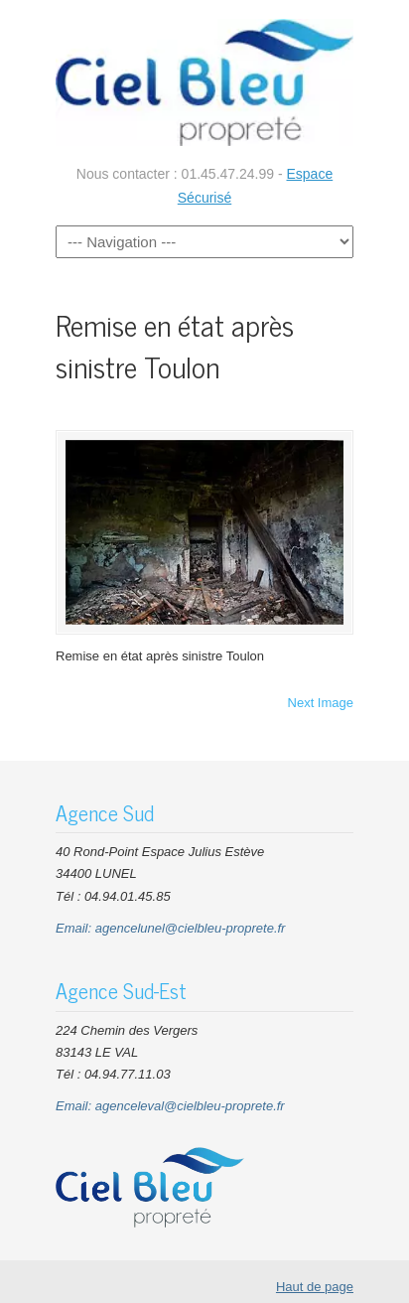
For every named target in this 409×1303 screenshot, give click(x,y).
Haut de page (314, 1286)
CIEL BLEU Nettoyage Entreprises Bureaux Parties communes (204, 80)
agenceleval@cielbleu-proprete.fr (190, 1105)
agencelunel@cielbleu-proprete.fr (190, 928)
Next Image (320, 702)
